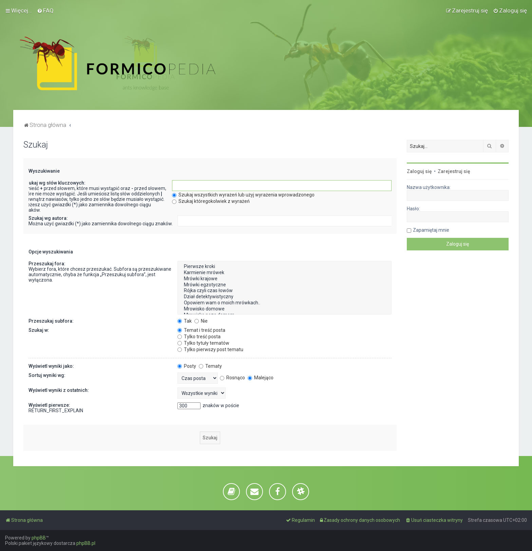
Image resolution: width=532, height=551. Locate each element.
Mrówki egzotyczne (284, 285)
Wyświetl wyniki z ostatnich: (58, 390)
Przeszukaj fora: (46, 263)
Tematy (210, 366)
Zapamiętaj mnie (431, 230)
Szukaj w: (38, 330)
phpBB (39, 537)
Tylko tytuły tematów (203, 343)
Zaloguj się (419, 171)
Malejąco (260, 377)
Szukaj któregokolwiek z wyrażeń (211, 201)
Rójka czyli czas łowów (284, 291)
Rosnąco (232, 377)
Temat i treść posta (201, 330)
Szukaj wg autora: (48, 218)
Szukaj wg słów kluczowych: (54, 183)
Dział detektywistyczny (284, 297)
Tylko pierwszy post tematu (210, 349)
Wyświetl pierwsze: (49, 405)
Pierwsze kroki (284, 267)
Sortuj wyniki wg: (46, 375)
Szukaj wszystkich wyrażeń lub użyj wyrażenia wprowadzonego (243, 194)
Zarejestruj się (454, 171)
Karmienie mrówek (284, 273)
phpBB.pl (85, 543)
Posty (186, 366)
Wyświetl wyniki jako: (51, 366)
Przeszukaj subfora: (51, 321)
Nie (201, 321)
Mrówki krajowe (284, 279)
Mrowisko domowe (284, 309)
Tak (184, 321)
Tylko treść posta (199, 336)
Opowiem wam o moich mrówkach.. (284, 303)
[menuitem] (45, 10)
